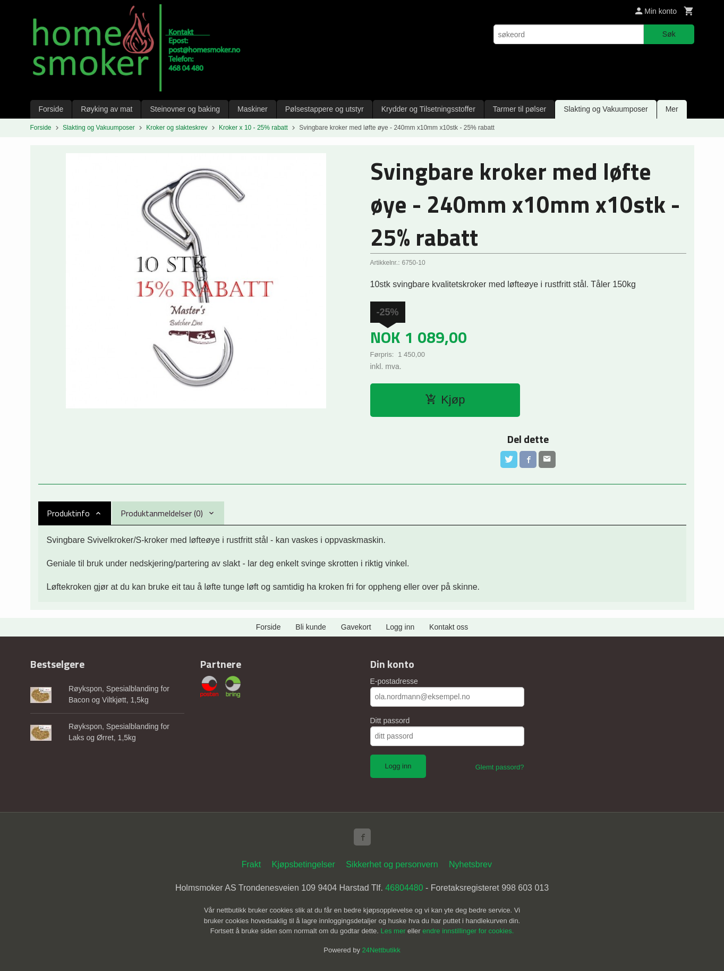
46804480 (404, 887)
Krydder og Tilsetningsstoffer (428, 109)
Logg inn (400, 627)
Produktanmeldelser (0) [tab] (162, 513)
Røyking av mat (106, 109)
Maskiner (252, 109)
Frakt (251, 864)
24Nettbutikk (381, 950)
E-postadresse (394, 681)
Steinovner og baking (185, 109)
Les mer (394, 931)
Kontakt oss (448, 627)
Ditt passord (390, 720)
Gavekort (356, 627)
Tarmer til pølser (519, 109)
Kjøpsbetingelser (303, 864)
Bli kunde (310, 627)
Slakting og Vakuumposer (606, 109)
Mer (672, 109)
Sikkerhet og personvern (392, 864)
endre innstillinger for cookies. (468, 931)
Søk (669, 34)
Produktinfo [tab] (68, 513)
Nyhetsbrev (470, 864)
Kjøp (445, 399)
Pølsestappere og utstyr (324, 109)
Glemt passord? (499, 767)
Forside (51, 109)
